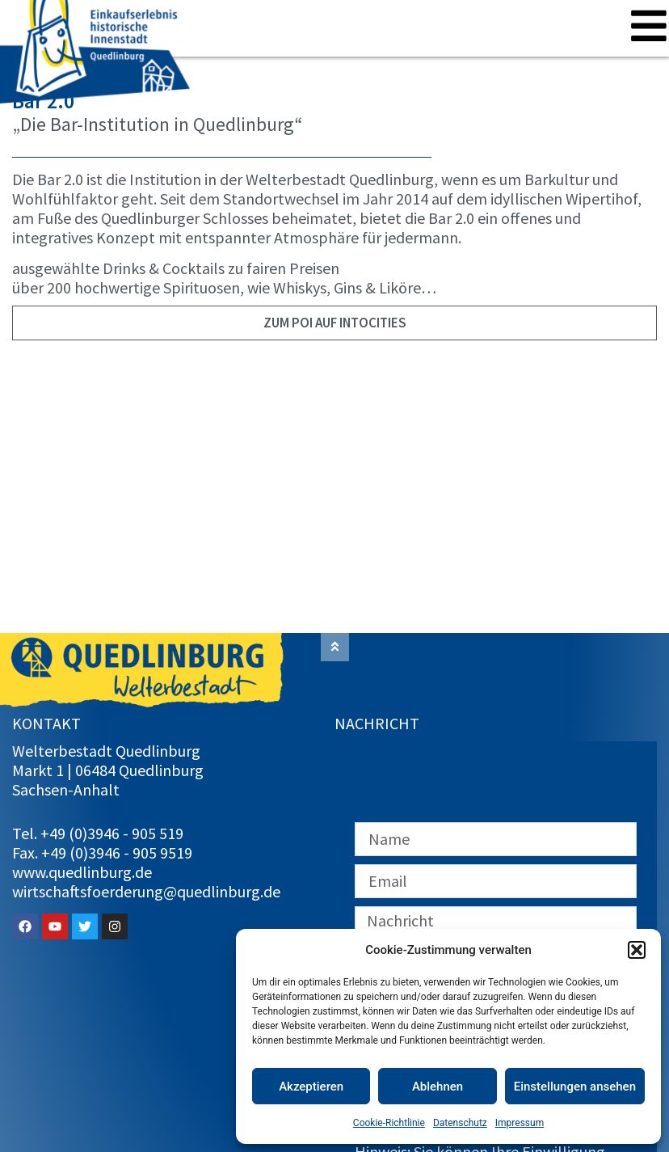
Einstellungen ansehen (575, 1086)
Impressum (519, 1123)
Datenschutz (460, 1123)
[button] (637, 950)
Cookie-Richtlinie (389, 1123)
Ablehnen (437, 1086)
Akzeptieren (311, 1086)
